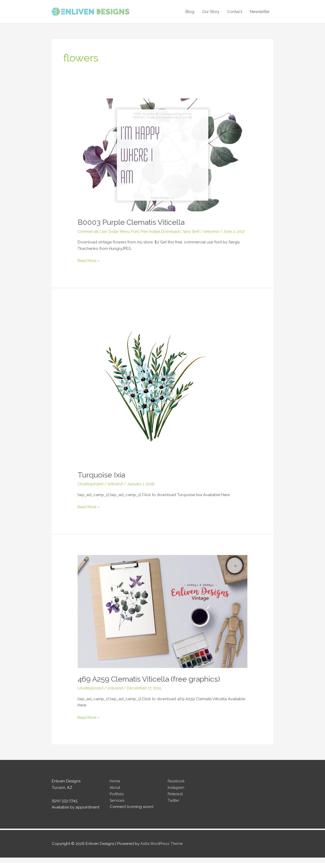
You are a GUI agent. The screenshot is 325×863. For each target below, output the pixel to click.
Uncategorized (91, 489)
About (115, 793)
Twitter (174, 806)
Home (115, 786)
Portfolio (117, 799)
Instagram (177, 793)
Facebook (177, 786)
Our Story (210, 11)
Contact (234, 11)
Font (138, 231)
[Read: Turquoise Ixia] (155, 391)
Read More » (89, 266)
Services (117, 806)
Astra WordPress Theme (162, 849)
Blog (190, 11)
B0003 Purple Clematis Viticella (134, 222)
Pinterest (175, 799)
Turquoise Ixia (102, 480)
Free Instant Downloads (165, 231)
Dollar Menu (121, 231)
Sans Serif (198, 231)
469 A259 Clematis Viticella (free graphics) (152, 684)
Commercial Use (93, 231)
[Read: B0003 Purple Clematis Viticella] (163, 154)
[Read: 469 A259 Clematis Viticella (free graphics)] (163, 616)
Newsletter (260, 11)
